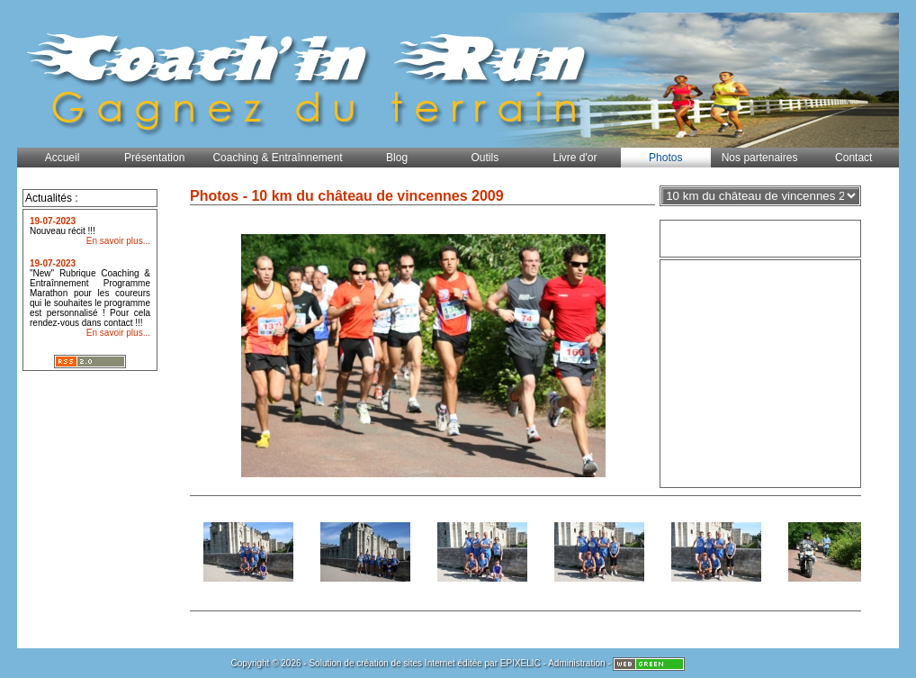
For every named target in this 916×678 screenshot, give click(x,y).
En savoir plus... (118, 241)
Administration (576, 663)
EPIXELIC (520, 663)
